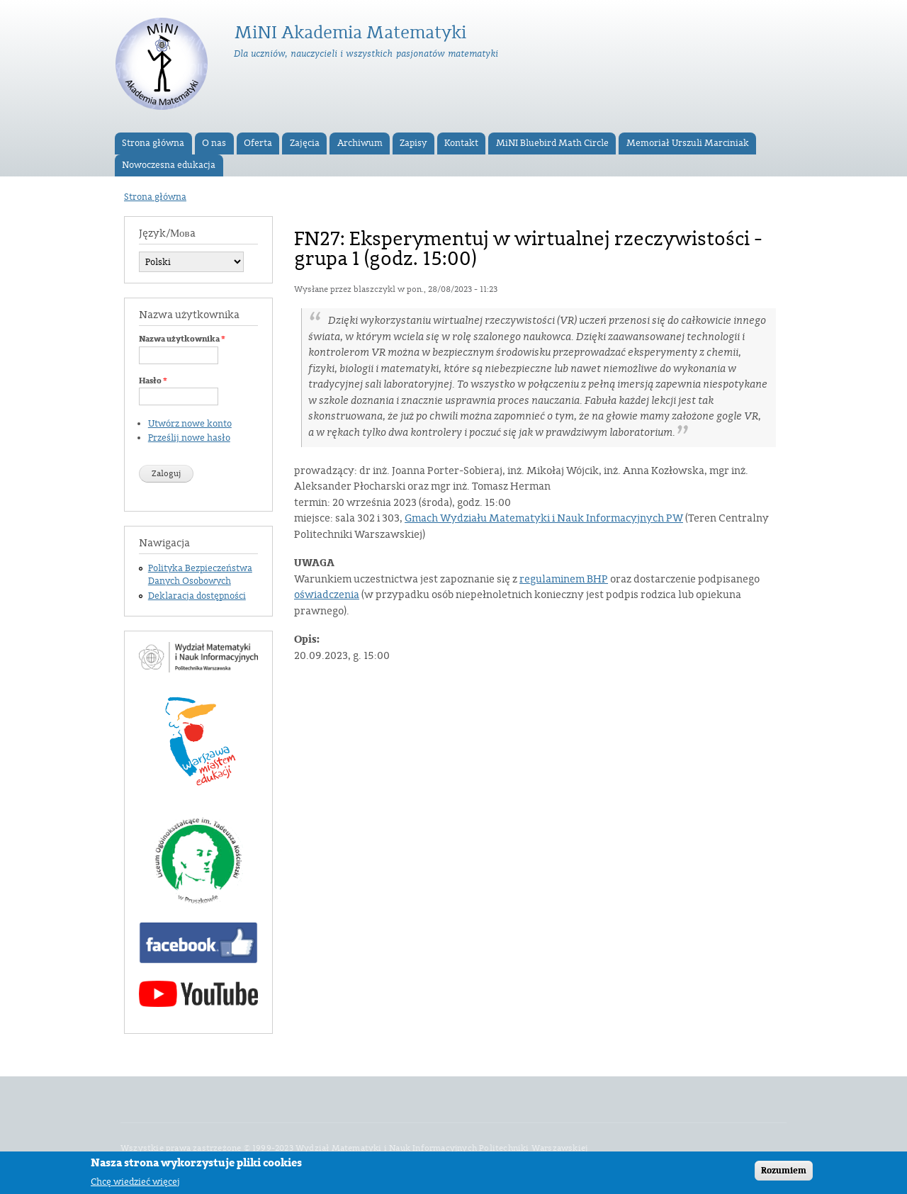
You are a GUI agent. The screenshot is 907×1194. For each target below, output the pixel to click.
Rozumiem (783, 1173)
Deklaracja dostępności (197, 596)
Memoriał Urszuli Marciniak (687, 143)
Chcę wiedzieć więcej (135, 1184)
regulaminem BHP (563, 579)
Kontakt (461, 143)
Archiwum (360, 143)
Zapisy (413, 143)
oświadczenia (326, 595)
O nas (214, 143)
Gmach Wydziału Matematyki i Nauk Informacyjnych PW (544, 518)
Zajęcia (305, 143)
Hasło (153, 380)
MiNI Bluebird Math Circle (552, 143)
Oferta (258, 143)
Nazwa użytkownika (182, 338)
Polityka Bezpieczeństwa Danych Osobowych (200, 575)
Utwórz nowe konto (190, 423)
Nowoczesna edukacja (168, 165)
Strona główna (153, 143)
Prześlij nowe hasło (189, 438)
